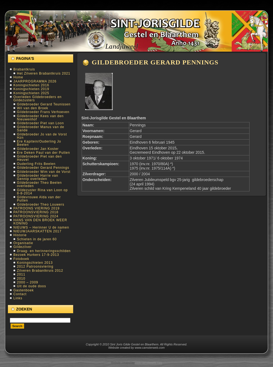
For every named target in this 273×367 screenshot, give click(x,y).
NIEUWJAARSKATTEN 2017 (37, 231)
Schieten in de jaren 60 (37, 239)
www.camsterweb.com (148, 362)
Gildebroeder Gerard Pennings (43, 168)
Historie (20, 235)
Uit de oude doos (31, 286)
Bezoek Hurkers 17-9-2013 (36, 255)
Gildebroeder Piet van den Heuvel (39, 158)
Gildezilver (22, 247)
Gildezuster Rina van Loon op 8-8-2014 (42, 191)
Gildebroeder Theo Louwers (40, 204)
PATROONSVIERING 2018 (35, 212)
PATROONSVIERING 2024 (35, 216)
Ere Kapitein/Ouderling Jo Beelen (39, 143)
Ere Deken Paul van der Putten (43, 153)
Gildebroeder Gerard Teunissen (43, 104)
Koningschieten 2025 (31, 93)
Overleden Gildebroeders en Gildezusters (37, 98)
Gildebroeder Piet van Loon (40, 123)
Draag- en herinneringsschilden (44, 251)
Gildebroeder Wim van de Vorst (43, 172)
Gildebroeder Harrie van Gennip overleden (37, 177)
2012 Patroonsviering (35, 266)
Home (18, 77)
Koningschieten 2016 (31, 85)
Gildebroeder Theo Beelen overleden (39, 184)
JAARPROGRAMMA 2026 (35, 81)
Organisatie (23, 243)
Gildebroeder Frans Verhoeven (43, 112)
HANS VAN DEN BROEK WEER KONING (40, 221)
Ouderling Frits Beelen (36, 164)
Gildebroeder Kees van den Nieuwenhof (40, 117)
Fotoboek (21, 259)
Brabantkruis (24, 69)
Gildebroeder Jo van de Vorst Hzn (42, 136)
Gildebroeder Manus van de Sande (40, 128)
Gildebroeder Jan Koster (38, 149)
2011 (21, 274)
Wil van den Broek (32, 108)
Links (17, 298)
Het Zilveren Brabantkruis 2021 (43, 73)
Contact (19, 294)
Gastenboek (23, 290)
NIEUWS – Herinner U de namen (41, 227)
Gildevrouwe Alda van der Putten (39, 198)
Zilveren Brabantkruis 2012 (40, 271)
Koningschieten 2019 (31, 89)
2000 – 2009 (27, 282)
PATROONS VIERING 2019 (36, 208)
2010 (21, 278)
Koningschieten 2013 (35, 263)
